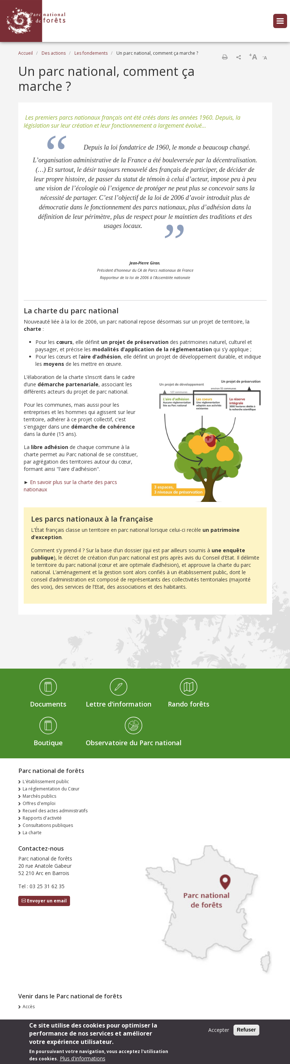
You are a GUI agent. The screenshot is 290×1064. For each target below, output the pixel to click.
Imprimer (224, 57)
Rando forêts (188, 704)
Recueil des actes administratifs (55, 811)
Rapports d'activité (42, 818)
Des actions (54, 53)
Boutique (48, 742)
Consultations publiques (48, 825)
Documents (48, 704)
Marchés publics (39, 796)
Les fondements (91, 53)
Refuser (246, 1031)
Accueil (25, 53)
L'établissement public (46, 781)
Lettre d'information (118, 704)
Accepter (218, 1031)
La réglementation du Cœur (51, 789)
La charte (32, 832)
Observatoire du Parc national (134, 742)
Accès (29, 1006)
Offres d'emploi (39, 803)
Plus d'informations (82, 1059)
